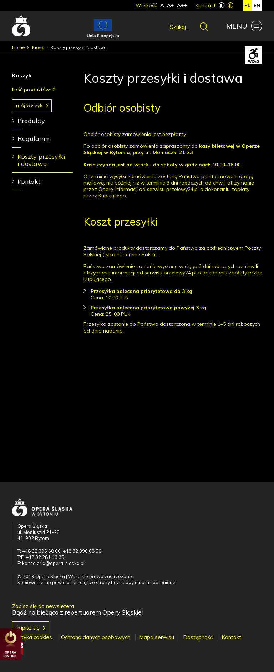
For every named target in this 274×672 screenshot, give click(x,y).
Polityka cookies (32, 637)
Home (18, 47)
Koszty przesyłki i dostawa (41, 160)
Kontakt (28, 181)
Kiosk (38, 47)
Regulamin (34, 139)
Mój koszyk (29, 105)
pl (247, 5)
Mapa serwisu (156, 637)
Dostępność (198, 637)
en (257, 5)
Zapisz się (28, 628)
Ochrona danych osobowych (95, 637)
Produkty (31, 121)
